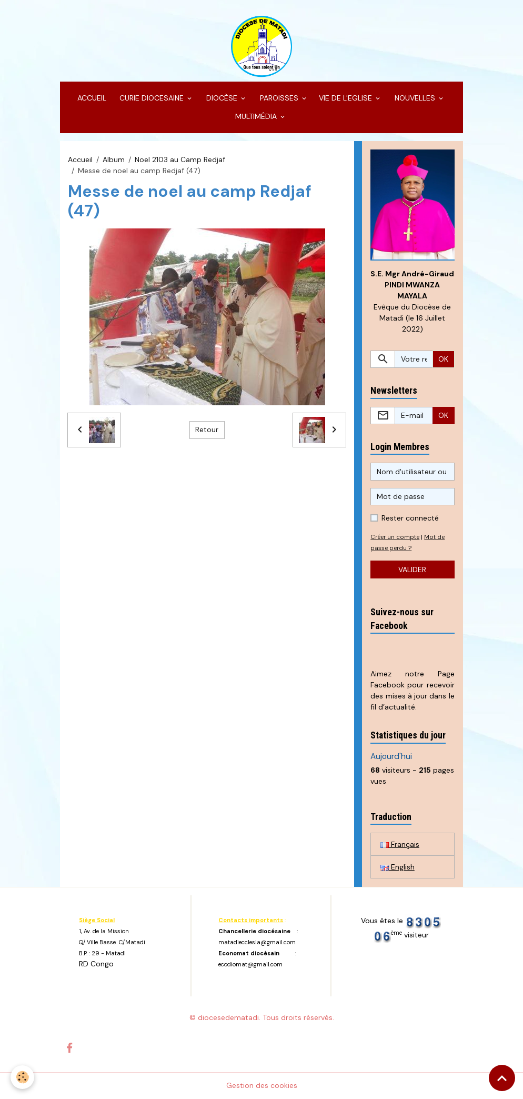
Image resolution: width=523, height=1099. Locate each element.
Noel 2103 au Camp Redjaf (180, 159)
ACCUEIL (90, 98)
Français (399, 844)
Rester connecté (410, 518)
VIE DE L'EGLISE (346, 98)
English (397, 867)
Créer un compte (394, 537)
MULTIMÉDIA (256, 116)
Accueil (80, 159)
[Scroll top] (502, 1078)
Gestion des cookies (261, 1085)
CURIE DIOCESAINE (151, 98)
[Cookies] (22, 1077)
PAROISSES (279, 98)
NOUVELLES (415, 98)
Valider (412, 569)
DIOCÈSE (221, 98)
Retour (206, 429)
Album (114, 159)
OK (443, 359)
